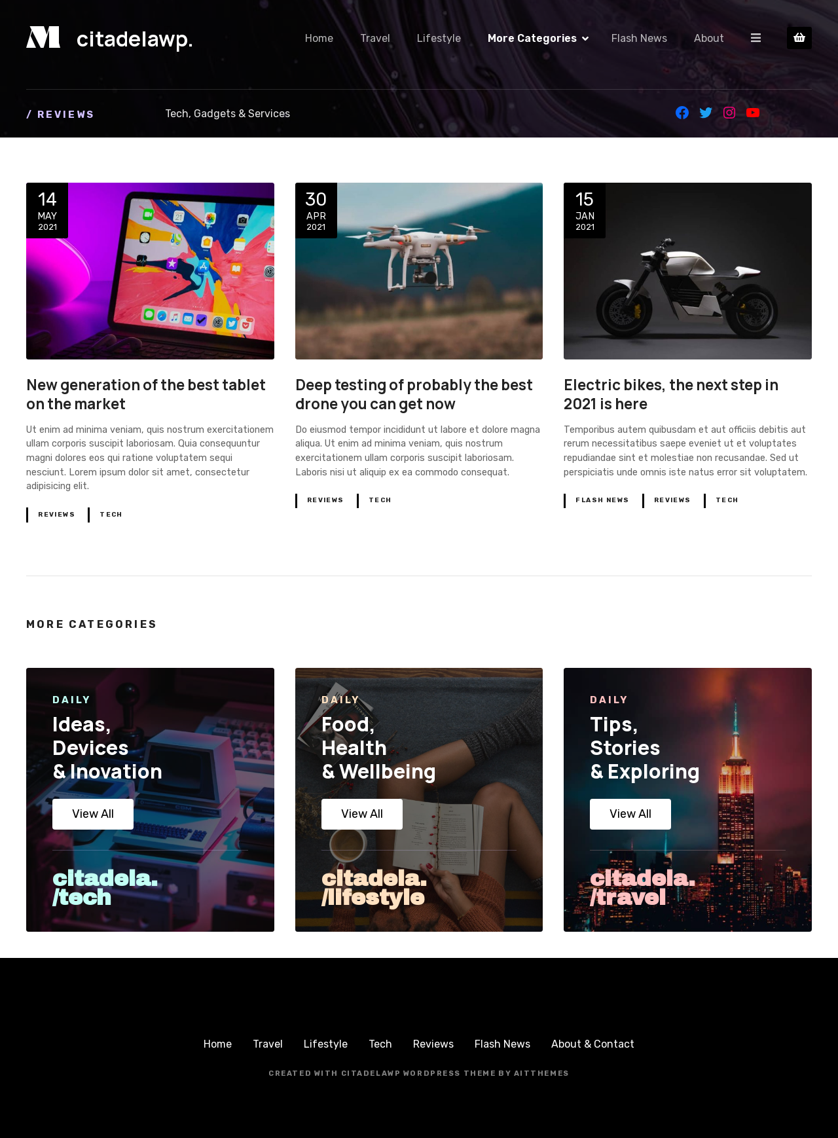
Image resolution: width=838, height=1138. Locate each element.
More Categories (532, 38)
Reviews (56, 515)
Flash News (640, 38)
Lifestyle (440, 38)
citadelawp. (135, 38)
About (710, 38)
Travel (376, 38)
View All (93, 814)
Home (320, 38)
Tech (111, 515)
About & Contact (592, 1044)
